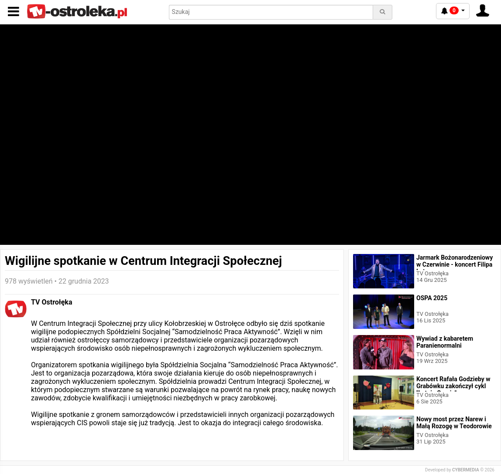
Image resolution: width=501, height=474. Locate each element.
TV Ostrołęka (51, 302)
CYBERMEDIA (465, 469)
